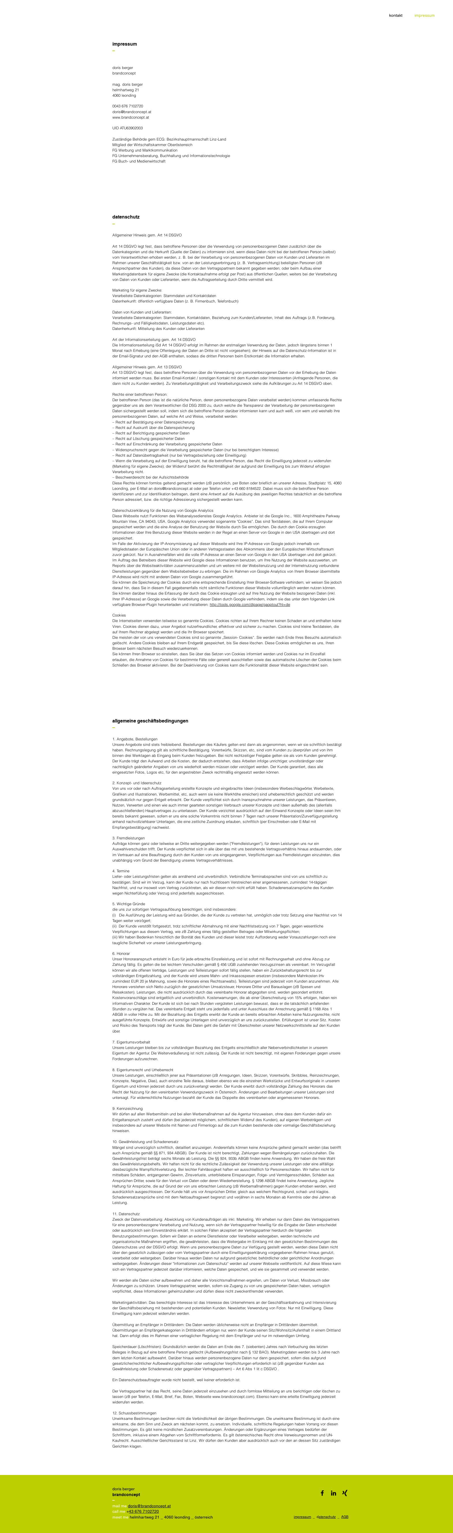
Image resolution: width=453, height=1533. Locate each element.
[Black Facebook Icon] (322, 1493)
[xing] (344, 1493)
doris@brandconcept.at (131, 111)
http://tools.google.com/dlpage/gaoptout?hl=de (250, 604)
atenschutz (327, 1517)
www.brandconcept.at (130, 117)
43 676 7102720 (144, 1511)
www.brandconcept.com (232, 1396)
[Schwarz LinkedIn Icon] (333, 1493)
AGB (344, 1517)
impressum (302, 1517)
